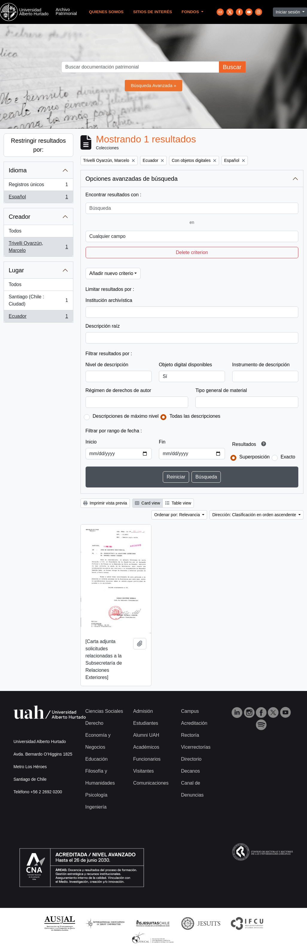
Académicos (146, 747)
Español (38, 198)
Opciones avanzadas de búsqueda (132, 178)
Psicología (96, 794)
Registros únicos (38, 186)
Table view (178, 503)
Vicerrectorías (195, 747)
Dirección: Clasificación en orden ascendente (254, 514)
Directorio (191, 759)
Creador (19, 216)
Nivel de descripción (107, 364)
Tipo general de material (221, 390)
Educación (96, 759)
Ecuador (38, 317)
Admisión (143, 711)
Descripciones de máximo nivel (126, 416)
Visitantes (143, 771)
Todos (15, 230)
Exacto (288, 456)
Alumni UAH (146, 735)
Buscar (232, 67)
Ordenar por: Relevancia (177, 514)
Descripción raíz (103, 326)
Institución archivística (109, 300)
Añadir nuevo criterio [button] (111, 273)
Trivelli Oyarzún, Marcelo (38, 247)
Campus (190, 711)
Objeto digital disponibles (185, 364)
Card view (147, 503)
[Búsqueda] (192, 208)
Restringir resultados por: (38, 145)
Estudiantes (145, 723)
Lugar (16, 270)
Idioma (18, 170)
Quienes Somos (106, 12)
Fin (162, 441)
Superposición (254, 456)
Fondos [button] (191, 12)
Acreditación (194, 723)
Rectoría (190, 735)
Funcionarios (147, 759)
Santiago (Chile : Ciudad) (38, 300)
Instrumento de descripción (261, 364)
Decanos (190, 771)
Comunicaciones (150, 783)
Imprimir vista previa (105, 503)
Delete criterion (192, 252)
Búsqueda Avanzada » (153, 85)
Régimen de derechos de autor (118, 390)
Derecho (94, 723)
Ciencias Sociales (104, 711)
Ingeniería (96, 806)
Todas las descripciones (194, 416)
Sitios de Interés (152, 12)
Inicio (91, 441)
